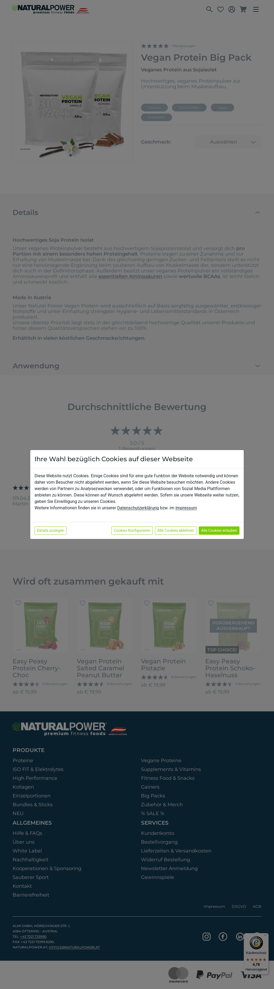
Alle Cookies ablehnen (175, 530)
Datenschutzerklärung (138, 507)
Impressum (186, 507)
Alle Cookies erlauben (219, 530)
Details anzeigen (50, 530)
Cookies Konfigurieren (132, 530)
